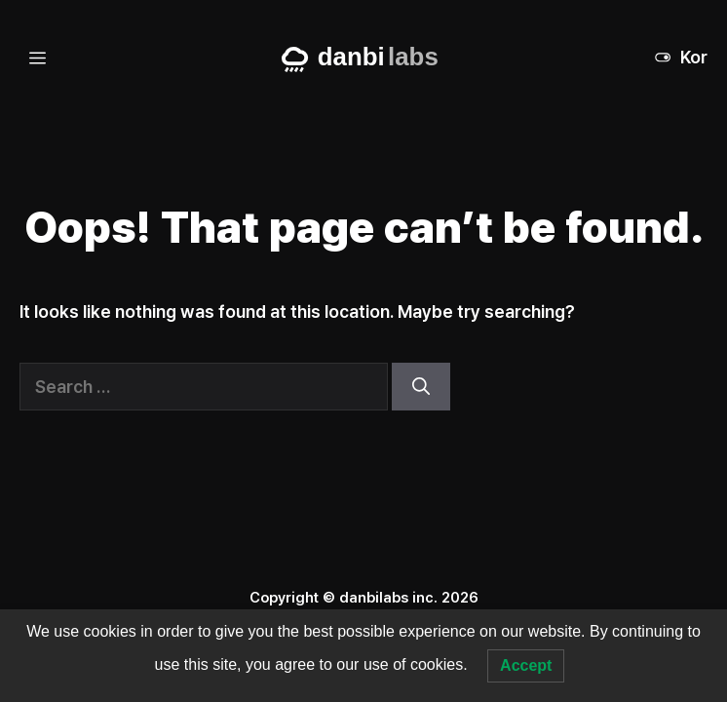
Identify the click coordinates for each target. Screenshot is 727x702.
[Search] (421, 386)
